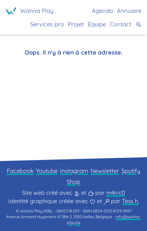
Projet (76, 24)
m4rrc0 (115, 192)
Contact (120, 24)
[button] (138, 24)
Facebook (20, 171)
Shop (73, 181)
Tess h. (130, 201)
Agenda (102, 10)
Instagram (74, 171)
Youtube (46, 171)
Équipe (97, 24)
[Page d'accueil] (29, 11)
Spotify (130, 171)
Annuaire (129, 10)
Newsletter (105, 171)
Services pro (47, 24)
